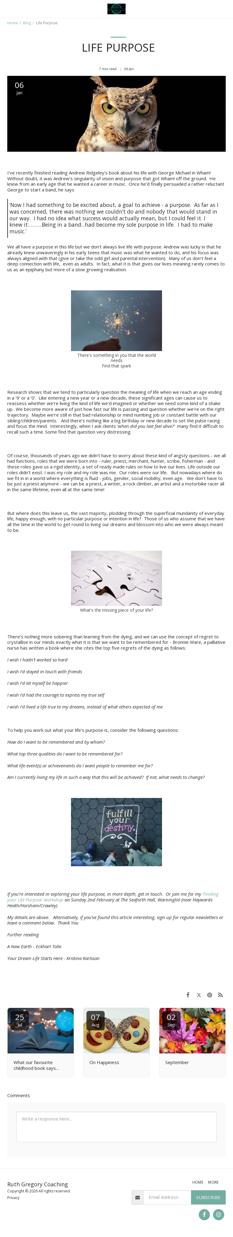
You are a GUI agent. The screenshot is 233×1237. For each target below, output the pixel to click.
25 (20, 1020)
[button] (7, 8)
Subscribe (208, 1197)
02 (171, 1020)
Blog (27, 22)
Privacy (13, 1197)
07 (95, 1020)
